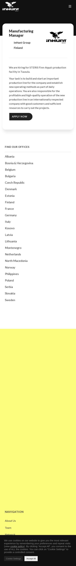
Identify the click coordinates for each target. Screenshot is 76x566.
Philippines (12, 274)
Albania (9, 156)
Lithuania (11, 241)
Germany (11, 215)
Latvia (9, 235)
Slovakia (10, 293)
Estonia (10, 195)
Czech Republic (15, 182)
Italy (8, 221)
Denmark (11, 189)
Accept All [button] (31, 558)
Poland (9, 280)
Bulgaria (10, 176)
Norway (10, 267)
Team (8, 527)
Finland (9, 202)
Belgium (10, 169)
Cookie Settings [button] (13, 558)
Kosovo (10, 228)
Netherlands (13, 254)
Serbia (9, 287)
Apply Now (19, 116)
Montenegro (13, 248)
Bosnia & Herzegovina (19, 163)
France (9, 208)
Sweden (10, 300)
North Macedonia (16, 260)
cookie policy (17, 546)
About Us (10, 520)
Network (10, 534)
